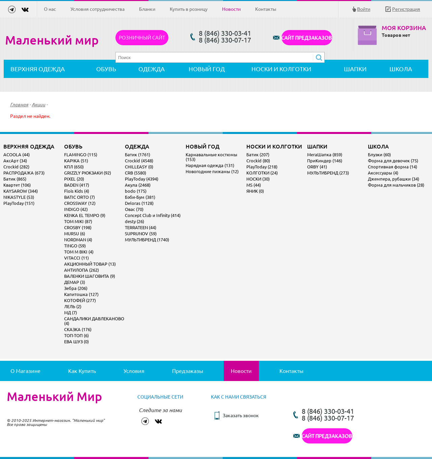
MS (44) (253, 185)
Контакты (265, 9)
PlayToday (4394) (141, 179)
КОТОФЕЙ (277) (80, 300)
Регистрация (406, 9)
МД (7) (70, 312)
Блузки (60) (379, 154)
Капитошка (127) (81, 294)
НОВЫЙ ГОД (207, 68)
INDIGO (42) (76, 209)
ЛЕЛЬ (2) (72, 306)
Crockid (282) (16, 166)
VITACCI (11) (76, 257)
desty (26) (134, 221)
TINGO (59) (75, 245)
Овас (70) (134, 209)
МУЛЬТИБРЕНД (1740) (147, 239)
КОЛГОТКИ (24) (262, 172)
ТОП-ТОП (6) (76, 335)
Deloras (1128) (139, 203)
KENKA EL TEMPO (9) (84, 215)
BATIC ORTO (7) (79, 197)
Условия (134, 371)
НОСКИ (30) (258, 179)
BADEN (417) (76, 185)
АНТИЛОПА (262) (81, 270)
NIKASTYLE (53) (18, 197)
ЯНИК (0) (255, 191)
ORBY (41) (317, 166)
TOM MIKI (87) (78, 221)
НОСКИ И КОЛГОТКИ (281, 68)
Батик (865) (14, 179)
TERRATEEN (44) (140, 227)
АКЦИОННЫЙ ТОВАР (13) (90, 264)
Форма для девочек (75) (393, 160)
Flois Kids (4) (76, 191)
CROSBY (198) (77, 227)
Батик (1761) (137, 154)
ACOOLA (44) (16, 154)
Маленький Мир (54, 396)
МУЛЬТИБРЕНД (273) (328, 172)
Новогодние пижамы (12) (212, 171)
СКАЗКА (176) (77, 329)
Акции (38, 104)
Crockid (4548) (139, 160)
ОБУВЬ (106, 68)
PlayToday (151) (18, 203)
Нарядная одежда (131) (210, 165)
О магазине (25, 371)
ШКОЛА (400, 68)
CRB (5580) (135, 172)
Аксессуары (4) (383, 172)
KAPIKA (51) (76, 160)
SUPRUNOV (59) (141, 233)
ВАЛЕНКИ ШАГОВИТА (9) (89, 276)
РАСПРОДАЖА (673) (24, 172)
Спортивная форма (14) (392, 166)
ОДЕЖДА (151, 68)
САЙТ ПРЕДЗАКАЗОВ (306, 37)
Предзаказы (187, 371)
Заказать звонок (241, 415)
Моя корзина (404, 28)
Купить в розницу (189, 9)
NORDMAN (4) (78, 239)
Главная (19, 104)
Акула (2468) (138, 185)
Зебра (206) (75, 288)
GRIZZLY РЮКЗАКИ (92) (87, 172)
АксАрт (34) (15, 160)
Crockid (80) (258, 160)
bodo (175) (135, 191)
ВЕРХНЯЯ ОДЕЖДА (37, 68)
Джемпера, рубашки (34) (393, 179)
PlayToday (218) (261, 166)
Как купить (82, 371)
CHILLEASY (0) (139, 166)
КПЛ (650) (74, 166)
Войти (363, 9)
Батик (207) (257, 154)
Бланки (147, 9)
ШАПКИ (355, 68)
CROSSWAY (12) (80, 203)
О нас (50, 9)
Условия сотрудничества (98, 9)
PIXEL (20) (74, 179)
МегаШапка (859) (324, 154)
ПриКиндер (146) (324, 160)
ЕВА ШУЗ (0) (76, 341)
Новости (231, 9)
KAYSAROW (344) (20, 191)
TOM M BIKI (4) (78, 251)
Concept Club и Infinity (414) (153, 215)
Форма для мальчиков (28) (396, 185)
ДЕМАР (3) (74, 282)
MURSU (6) (74, 233)
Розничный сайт (142, 37)
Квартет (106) (17, 185)
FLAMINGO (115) (80, 154)
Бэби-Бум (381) (140, 197)
